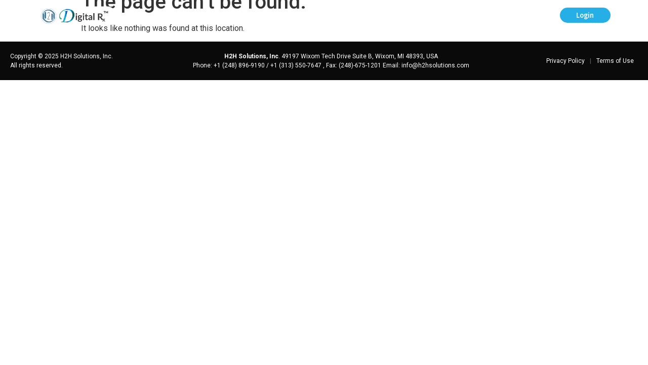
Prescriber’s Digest (289, 15)
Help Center (366, 15)
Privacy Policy (565, 60)
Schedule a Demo (440, 15)
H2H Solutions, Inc (251, 56)
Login (585, 15)
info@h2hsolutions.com (435, 65)
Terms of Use (615, 60)
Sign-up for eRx (519, 15)
